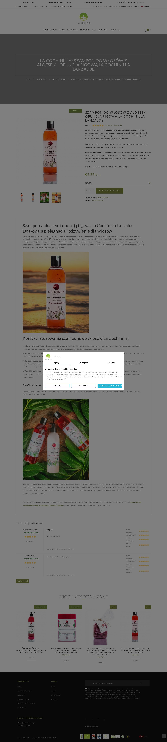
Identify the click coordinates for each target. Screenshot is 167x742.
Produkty (84, 30)
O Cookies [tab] (110, 363)
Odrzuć (57, 386)
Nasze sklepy (21, 707)
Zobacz (31, 657)
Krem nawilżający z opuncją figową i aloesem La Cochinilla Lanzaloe (66, 650)
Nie (72, 549)
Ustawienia (124, 6)
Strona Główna (50, 30)
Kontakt (103, 30)
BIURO (53, 691)
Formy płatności (23, 699)
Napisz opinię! (22, 581)
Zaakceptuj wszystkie (110, 386)
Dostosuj (83, 386)
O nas (62, 30)
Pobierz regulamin (92, 726)
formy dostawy (98, 200)
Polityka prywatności (24, 691)
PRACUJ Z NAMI (56, 695)
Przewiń (164, 736)
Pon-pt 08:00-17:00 (39, 6)
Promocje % (114, 30)
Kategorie (71, 30)
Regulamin (21, 695)
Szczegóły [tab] (83, 363)
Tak (68, 549)
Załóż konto (110, 6)
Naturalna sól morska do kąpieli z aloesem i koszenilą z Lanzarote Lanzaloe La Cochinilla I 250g (100, 651)
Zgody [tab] (56, 363)
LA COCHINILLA (56, 60)
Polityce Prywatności (122, 698)
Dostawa (20, 686)
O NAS (53, 686)
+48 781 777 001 (21, 6)
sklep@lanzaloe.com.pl (62, 6)
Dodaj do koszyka (109, 191)
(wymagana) (112, 693)
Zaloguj (98, 6)
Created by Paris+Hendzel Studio (45, 737)
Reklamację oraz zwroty (26, 703)
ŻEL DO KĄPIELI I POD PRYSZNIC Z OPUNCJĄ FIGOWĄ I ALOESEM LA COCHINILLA (135, 650)
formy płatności (103, 197)
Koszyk (147, 30)
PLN (135, 6)
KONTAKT (54, 699)
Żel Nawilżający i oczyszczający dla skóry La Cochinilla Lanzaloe (31, 650)
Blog (94, 30)
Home (29, 79)
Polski (145, 6)
